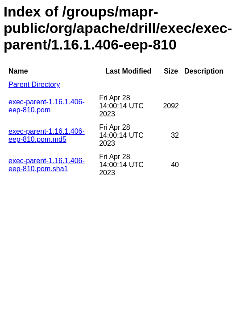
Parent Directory (34, 84)
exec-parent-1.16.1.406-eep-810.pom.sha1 (46, 165)
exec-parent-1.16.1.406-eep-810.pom (46, 106)
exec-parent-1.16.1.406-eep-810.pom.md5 (46, 135)
